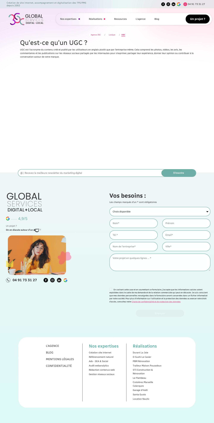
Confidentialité (90, 370)
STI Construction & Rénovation (119, 372)
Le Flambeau (118, 374)
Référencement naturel (105, 367)
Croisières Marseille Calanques (119, 376)
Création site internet (104, 365)
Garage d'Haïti (118, 378)
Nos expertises (68, 19)
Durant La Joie (118, 365)
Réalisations (95, 19)
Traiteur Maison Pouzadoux (120, 370)
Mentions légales (91, 368)
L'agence (140, 19)
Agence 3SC (96, 35)
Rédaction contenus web (105, 371)
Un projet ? (197, 19)
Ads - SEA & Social (104, 368)
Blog (156, 19)
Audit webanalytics (104, 370)
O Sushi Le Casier (119, 367)
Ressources (120, 19)
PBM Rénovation (119, 368)
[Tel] (193, 4)
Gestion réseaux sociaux (105, 373)
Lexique (112, 35)
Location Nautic (118, 381)
